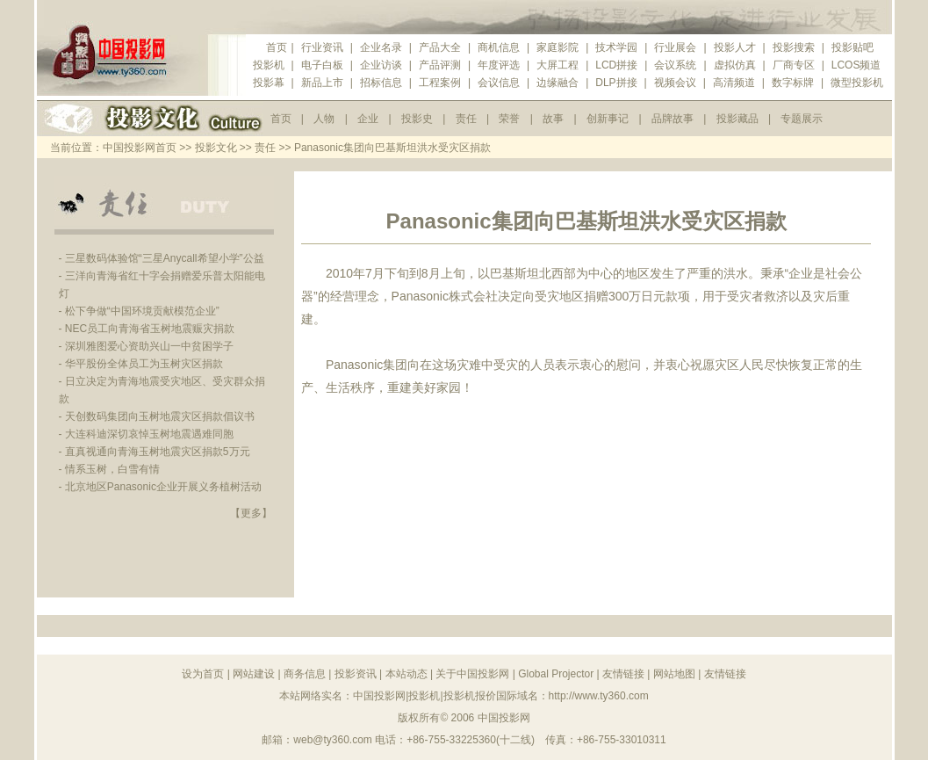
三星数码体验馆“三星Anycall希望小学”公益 (164, 258)
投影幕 (268, 82)
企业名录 (381, 47)
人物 (324, 118)
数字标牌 (793, 82)
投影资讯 (356, 674)
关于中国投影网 (472, 674)
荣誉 (509, 118)
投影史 (417, 118)
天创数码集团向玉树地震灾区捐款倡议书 (160, 416)
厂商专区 (794, 65)
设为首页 (203, 674)
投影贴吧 (852, 47)
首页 (276, 47)
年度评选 (499, 65)
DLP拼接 (616, 82)
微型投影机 (857, 82)
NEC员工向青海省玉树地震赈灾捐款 (149, 328)
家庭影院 (557, 47)
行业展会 (675, 47)
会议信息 (499, 82)
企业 (367, 118)
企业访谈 (381, 65)
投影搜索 (794, 47)
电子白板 (322, 65)
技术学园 (616, 47)
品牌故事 (672, 118)
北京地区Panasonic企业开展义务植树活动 (163, 487)
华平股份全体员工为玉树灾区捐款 (144, 364)
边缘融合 (557, 82)
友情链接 (623, 674)
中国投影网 (504, 718)
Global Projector (555, 674)
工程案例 (440, 82)
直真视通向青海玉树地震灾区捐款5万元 (157, 451)
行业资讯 (322, 47)
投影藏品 (737, 118)
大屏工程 (557, 65)
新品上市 (322, 82)
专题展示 (802, 118)
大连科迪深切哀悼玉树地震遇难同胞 (149, 434)
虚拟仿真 (735, 65)
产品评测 (440, 65)
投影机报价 (469, 696)
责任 (466, 118)
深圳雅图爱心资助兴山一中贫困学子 (149, 346)
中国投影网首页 (139, 147)
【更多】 (251, 513)
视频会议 (675, 82)
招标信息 (381, 82)
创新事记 (607, 118)
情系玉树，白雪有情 (112, 469)
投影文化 (216, 147)
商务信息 (305, 674)
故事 (553, 118)
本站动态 (406, 674)
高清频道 (734, 82)
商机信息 (499, 47)
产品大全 (440, 47)
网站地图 (674, 674)
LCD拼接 (616, 65)
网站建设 (254, 674)
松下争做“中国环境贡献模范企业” (142, 311)
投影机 (268, 65)
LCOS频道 (856, 65)
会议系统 (675, 65)
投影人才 (735, 47)
